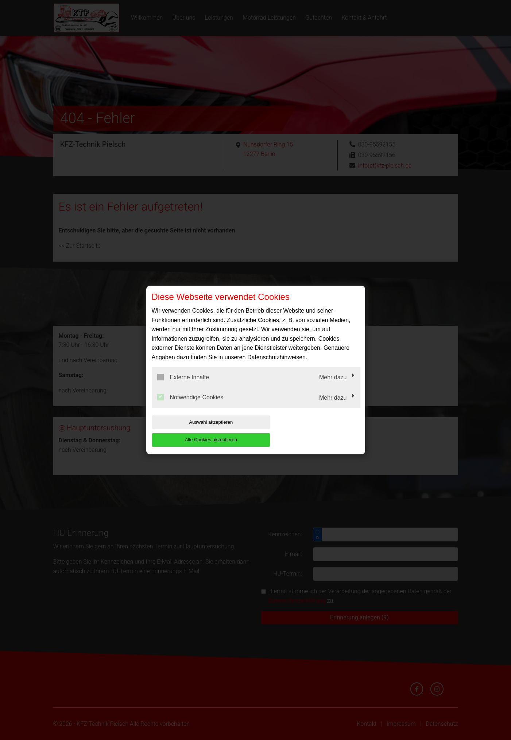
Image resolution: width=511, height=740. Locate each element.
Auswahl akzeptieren (198, 431)
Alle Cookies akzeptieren (313, 431)
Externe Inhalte (183, 386)
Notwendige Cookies (190, 406)
